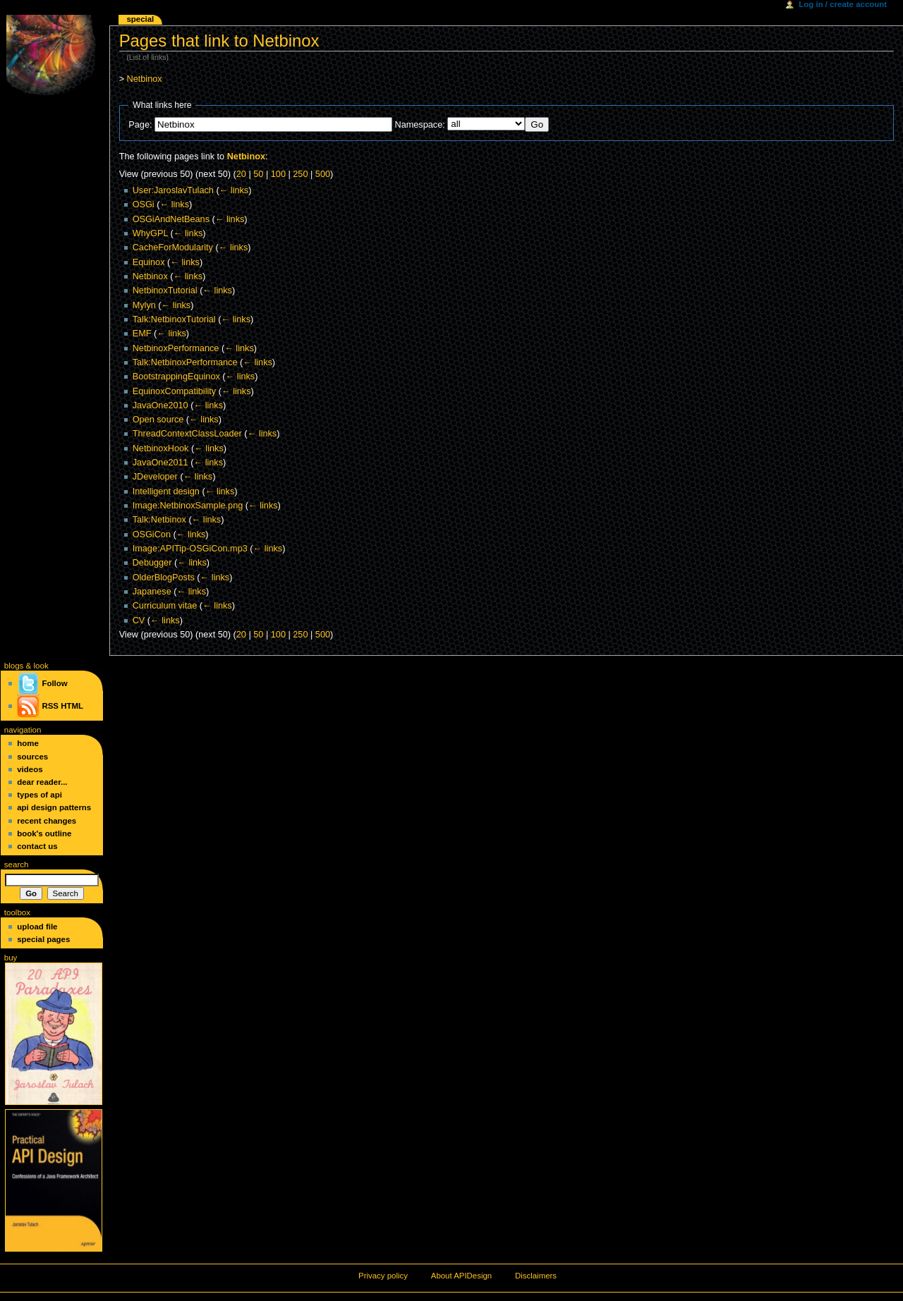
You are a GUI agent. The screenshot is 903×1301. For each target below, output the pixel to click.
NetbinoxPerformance (176, 348)
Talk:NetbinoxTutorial (174, 319)
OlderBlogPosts (164, 577)
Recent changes (46, 821)
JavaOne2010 (160, 405)
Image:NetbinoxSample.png (188, 506)
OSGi (143, 204)
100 (278, 174)
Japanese (152, 592)
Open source (158, 419)
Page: (140, 125)
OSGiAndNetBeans (171, 219)
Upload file (37, 926)
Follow (42, 683)
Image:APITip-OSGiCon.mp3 (190, 549)
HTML (72, 706)
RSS (50, 706)
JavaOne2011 (160, 463)
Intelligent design (166, 491)
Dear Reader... (42, 782)
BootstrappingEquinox (176, 376)
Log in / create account (843, 4)
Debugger (152, 563)
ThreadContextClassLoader (187, 434)
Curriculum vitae (165, 606)
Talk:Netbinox (159, 520)
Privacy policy (383, 1275)
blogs (14, 665)
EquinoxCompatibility (174, 391)
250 (300, 174)
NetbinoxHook (161, 448)
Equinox (149, 262)
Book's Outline (44, 833)
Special (140, 19)
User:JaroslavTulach (173, 190)
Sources (32, 756)
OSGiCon (152, 534)
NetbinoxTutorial (165, 290)
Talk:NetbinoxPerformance (185, 362)
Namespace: (420, 125)
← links (234, 190)
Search (16, 864)
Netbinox (144, 79)
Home (28, 743)
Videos (29, 769)
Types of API (39, 794)
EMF (142, 333)
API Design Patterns (54, 807)
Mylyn (144, 305)
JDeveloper (155, 477)
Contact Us (37, 846)
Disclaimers (536, 1275)
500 (322, 174)
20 (241, 174)
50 (258, 174)
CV (139, 620)
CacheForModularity (173, 247)
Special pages (43, 939)
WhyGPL (150, 233)
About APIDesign (461, 1275)
